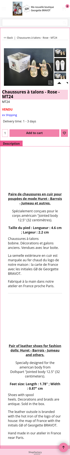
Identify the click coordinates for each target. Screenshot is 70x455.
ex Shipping (9, 115)
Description (11, 144)
